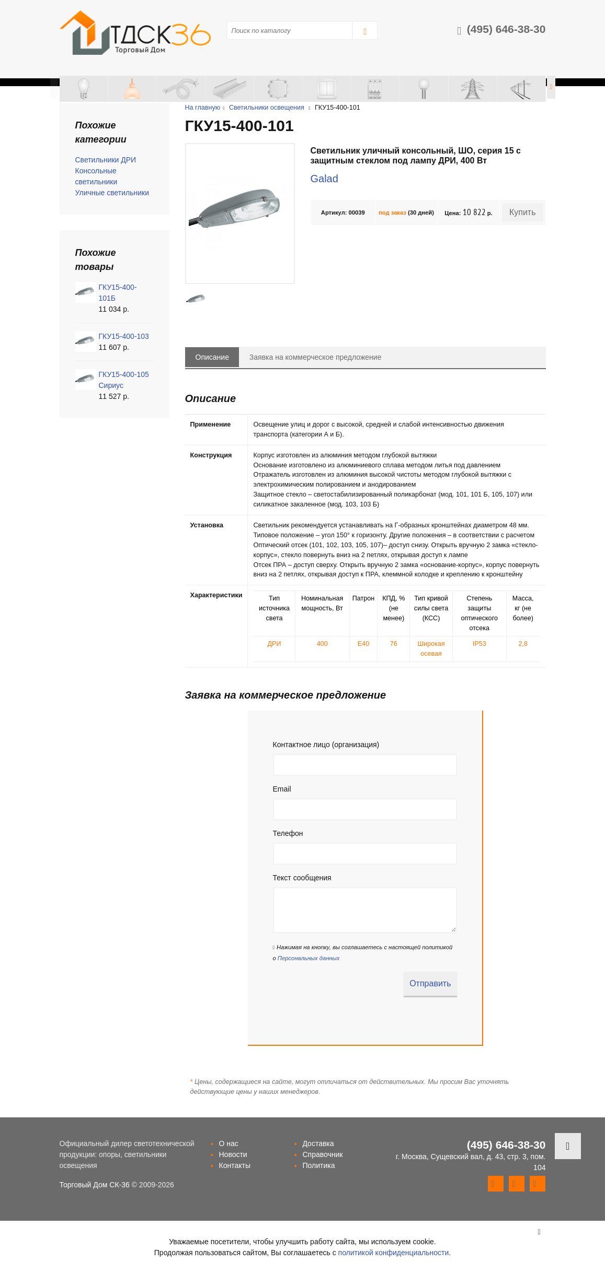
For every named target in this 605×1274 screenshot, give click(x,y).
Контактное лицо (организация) (326, 744)
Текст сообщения (302, 878)
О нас (228, 1143)
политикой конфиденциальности (393, 1252)
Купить (522, 212)
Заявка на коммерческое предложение (315, 357)
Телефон (288, 833)
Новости (233, 1154)
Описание (212, 357)
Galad (324, 178)
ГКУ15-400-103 (124, 336)
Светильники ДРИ (105, 160)
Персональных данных (308, 958)
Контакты (234, 1165)
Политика (318, 1165)
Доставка (318, 1143)
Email (282, 789)
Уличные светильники (112, 192)
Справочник (322, 1154)
